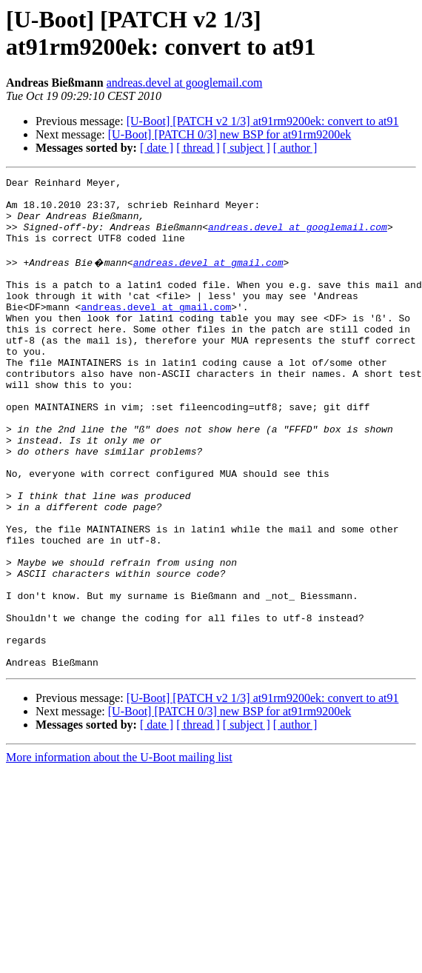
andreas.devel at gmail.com (208, 277)
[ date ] (156, 147)
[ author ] (295, 147)
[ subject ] (246, 147)
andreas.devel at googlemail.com (185, 82)
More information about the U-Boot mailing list (119, 852)
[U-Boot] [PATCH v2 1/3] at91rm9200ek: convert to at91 (263, 121)
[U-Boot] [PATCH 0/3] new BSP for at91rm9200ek (230, 134)
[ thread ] (198, 147)
